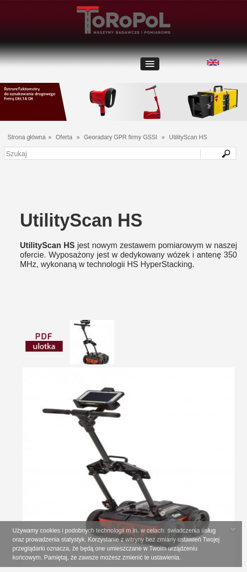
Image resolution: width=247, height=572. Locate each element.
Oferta (64, 137)
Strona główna (26, 137)
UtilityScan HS (188, 137)
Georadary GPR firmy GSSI (120, 137)
